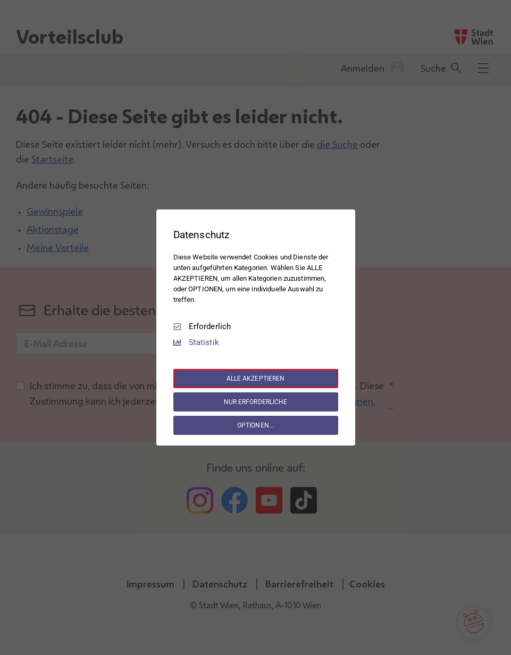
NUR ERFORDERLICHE (256, 402)
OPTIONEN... (255, 425)
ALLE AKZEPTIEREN (256, 378)
